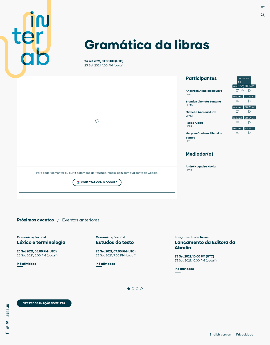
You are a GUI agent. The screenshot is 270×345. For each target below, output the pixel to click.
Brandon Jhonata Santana (203, 101)
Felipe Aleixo (194, 122)
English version (220, 334)
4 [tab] (142, 288)
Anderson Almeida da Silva (204, 90)
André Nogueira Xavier (201, 166)
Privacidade (244, 334)
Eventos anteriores (81, 219)
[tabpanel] (56, 251)
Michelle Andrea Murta (201, 112)
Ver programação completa (44, 303)
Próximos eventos (35, 219)
